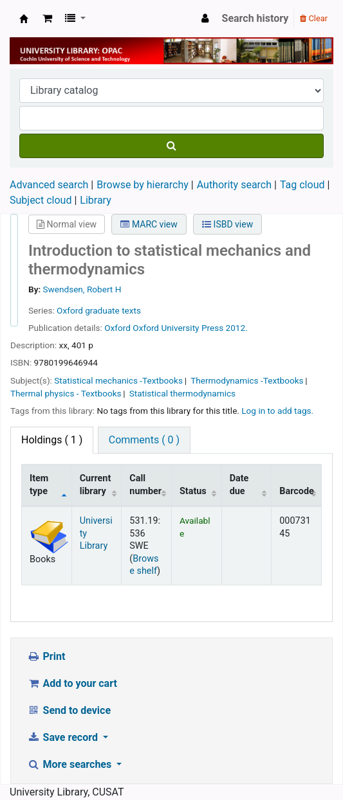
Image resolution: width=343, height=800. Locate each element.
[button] (47, 18)
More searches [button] (70, 764)
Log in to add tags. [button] (277, 410)
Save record (63, 737)
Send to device (69, 710)
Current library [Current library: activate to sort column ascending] (95, 484)
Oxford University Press (178, 328)
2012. (237, 328)
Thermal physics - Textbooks (66, 393)
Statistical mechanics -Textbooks (118, 380)
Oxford (118, 328)
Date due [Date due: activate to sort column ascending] (239, 484)
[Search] (171, 146)
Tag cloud (302, 185)
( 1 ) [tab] (51, 440)
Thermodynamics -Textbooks (246, 380)
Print (46, 656)
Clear (314, 18)
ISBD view (227, 224)
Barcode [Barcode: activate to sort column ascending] (296, 491)
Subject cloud (40, 200)
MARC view (148, 224)
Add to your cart (72, 683)
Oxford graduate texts (99, 310)
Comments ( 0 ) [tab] (144, 440)
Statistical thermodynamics (182, 393)
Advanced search (49, 185)
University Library (23, 18)
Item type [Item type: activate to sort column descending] (39, 484)
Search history (255, 18)
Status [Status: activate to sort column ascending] (193, 491)
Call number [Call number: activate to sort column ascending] (145, 484)
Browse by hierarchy (143, 185)
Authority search (234, 185)
